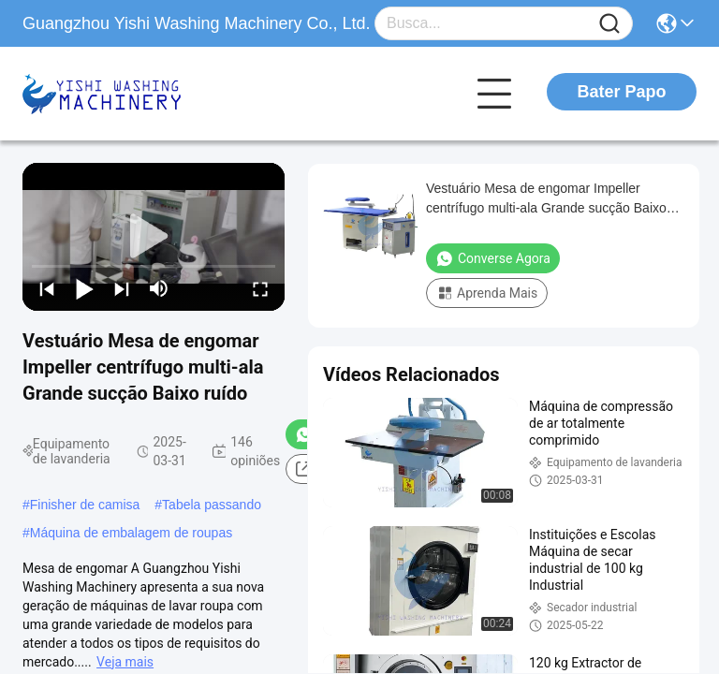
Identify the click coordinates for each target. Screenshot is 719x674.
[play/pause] (84, 288)
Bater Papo (621, 91)
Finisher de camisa (85, 504)
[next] (121, 288)
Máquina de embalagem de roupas (131, 532)
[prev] (47, 288)
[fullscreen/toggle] (260, 288)
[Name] (609, 24)
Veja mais (125, 661)
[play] (153, 236)
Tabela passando (211, 504)
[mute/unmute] (159, 288)
